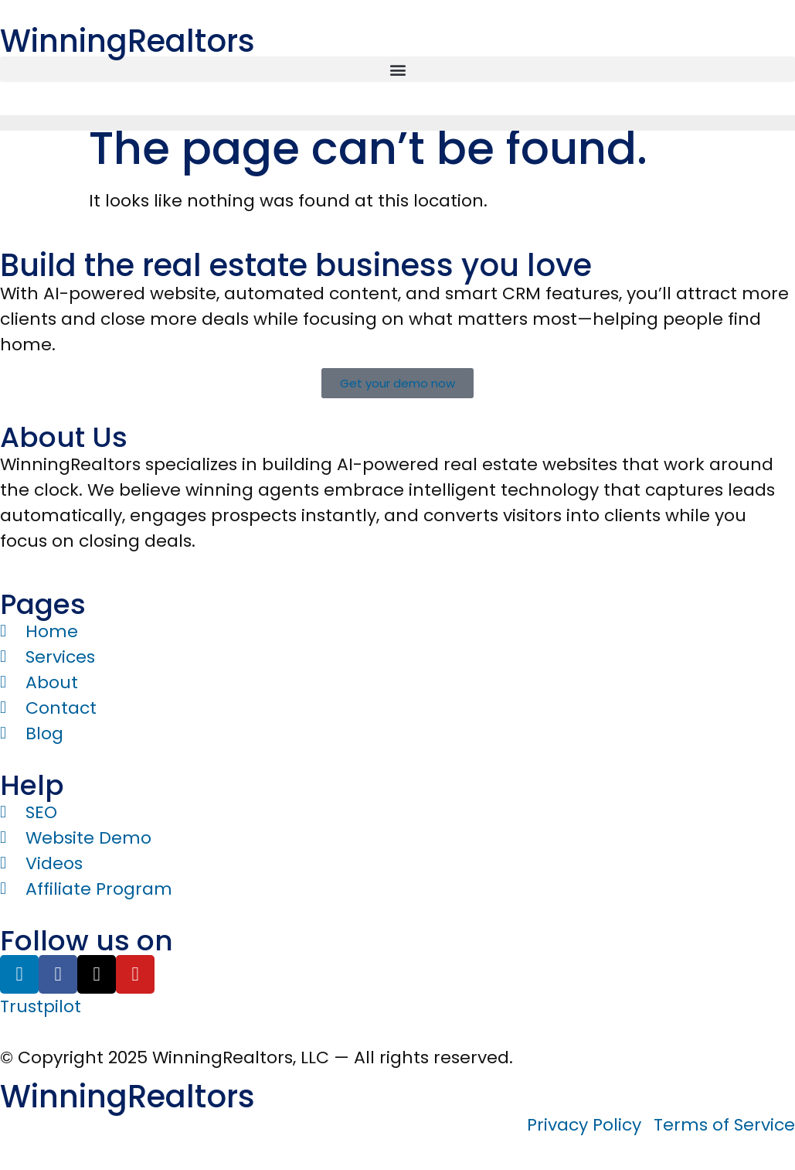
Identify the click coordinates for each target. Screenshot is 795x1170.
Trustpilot (40, 1006)
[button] (397, 69)
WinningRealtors (127, 41)
